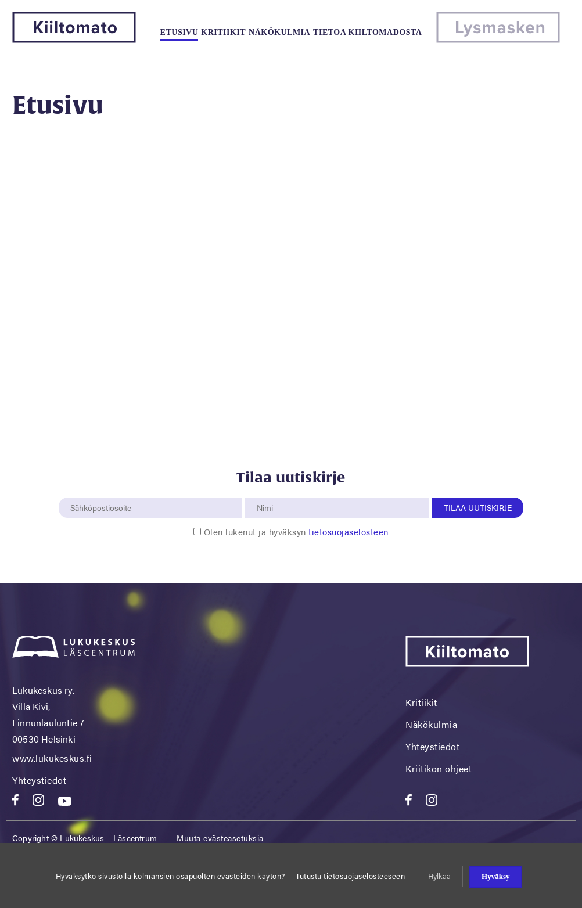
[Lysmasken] (498, 39)
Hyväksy (495, 876)
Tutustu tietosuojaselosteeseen (350, 875)
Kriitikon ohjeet (438, 768)
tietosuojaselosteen (348, 531)
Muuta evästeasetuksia (220, 838)
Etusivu (179, 32)
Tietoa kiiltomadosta (367, 32)
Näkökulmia (279, 32)
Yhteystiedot (39, 780)
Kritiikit (223, 32)
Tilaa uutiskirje (478, 507)
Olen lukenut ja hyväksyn (296, 531)
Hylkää (439, 875)
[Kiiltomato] (74, 39)
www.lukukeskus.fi (52, 758)
